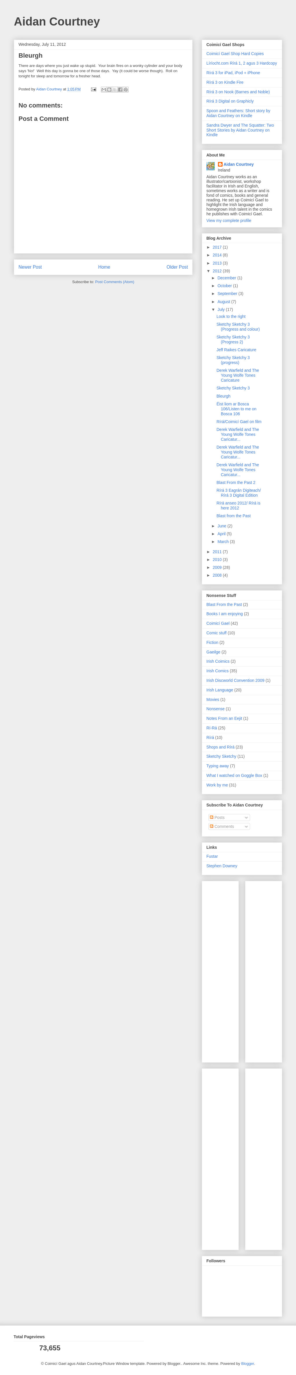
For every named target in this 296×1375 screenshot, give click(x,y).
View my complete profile (228, 220)
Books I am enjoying (224, 613)
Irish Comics (217, 671)
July (221, 309)
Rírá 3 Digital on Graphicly (230, 101)
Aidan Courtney (57, 21)
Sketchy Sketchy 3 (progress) (233, 360)
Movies (212, 699)
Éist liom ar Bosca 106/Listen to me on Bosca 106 (236, 409)
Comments (222, 826)
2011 (218, 551)
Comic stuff (216, 633)
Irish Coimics (218, 661)
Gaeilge (213, 652)
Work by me (217, 785)
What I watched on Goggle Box (234, 775)
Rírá (210, 737)
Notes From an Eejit (224, 718)
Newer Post (30, 267)
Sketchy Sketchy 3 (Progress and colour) (238, 327)
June (222, 526)
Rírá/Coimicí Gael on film (239, 421)
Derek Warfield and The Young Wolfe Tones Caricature (238, 375)
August (224, 301)
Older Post (177, 267)
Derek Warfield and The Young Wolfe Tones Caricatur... (238, 434)
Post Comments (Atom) (114, 282)
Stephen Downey (221, 866)
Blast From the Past (224, 604)
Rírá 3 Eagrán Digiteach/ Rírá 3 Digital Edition (239, 493)
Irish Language (219, 690)
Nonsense (215, 708)
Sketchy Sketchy (221, 756)
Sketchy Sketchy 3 (233, 388)
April (222, 533)
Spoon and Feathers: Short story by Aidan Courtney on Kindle (238, 113)
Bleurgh (223, 396)
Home (104, 267)
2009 (218, 567)
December (227, 278)
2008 (218, 575)
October (225, 285)
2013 (218, 263)
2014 (218, 255)
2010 (218, 559)
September (227, 293)
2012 (218, 271)
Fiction (212, 642)
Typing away (217, 766)
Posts (217, 817)
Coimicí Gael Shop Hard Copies (235, 53)
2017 (218, 247)
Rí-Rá (211, 728)
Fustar (212, 856)
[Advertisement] (223, 970)
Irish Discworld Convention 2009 (235, 680)
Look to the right (231, 316)
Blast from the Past (234, 515)
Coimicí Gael (218, 623)
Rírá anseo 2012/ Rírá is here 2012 (238, 505)
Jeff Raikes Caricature (236, 349)
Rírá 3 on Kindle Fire (224, 82)
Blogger (247, 1363)
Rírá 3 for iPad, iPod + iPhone (233, 72)
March (223, 541)
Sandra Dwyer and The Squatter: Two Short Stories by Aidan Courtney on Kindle (240, 130)
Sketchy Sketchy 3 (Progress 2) (233, 339)
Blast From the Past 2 (236, 482)
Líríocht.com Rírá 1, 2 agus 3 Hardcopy (241, 63)
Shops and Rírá (220, 747)
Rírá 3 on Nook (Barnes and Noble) (238, 92)
